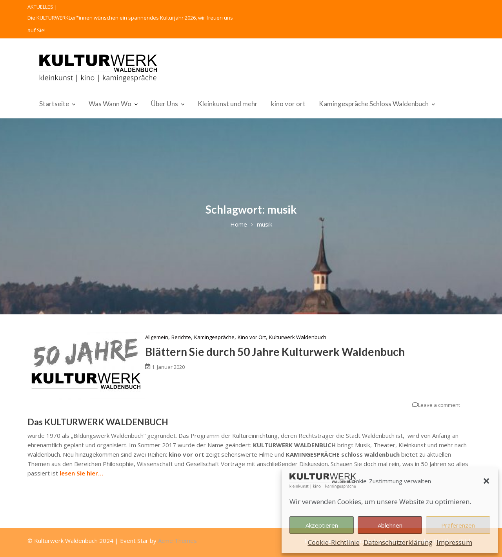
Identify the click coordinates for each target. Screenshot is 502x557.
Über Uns (164, 104)
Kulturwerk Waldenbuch (297, 337)
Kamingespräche (214, 337)
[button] (486, 481)
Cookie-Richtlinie (334, 542)
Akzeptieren (322, 525)
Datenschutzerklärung (398, 542)
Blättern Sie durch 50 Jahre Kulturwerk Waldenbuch (275, 351)
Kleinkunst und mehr (228, 104)
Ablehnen (390, 525)
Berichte (181, 337)
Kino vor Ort (252, 337)
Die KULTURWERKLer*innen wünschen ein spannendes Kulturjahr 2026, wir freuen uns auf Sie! (130, 24)
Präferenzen (458, 525)
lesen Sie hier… (82, 473)
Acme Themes (177, 540)
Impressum (454, 542)
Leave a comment (439, 404)
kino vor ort (288, 104)
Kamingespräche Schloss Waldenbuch (374, 104)
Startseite (54, 104)
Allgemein (156, 337)
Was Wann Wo (110, 104)
